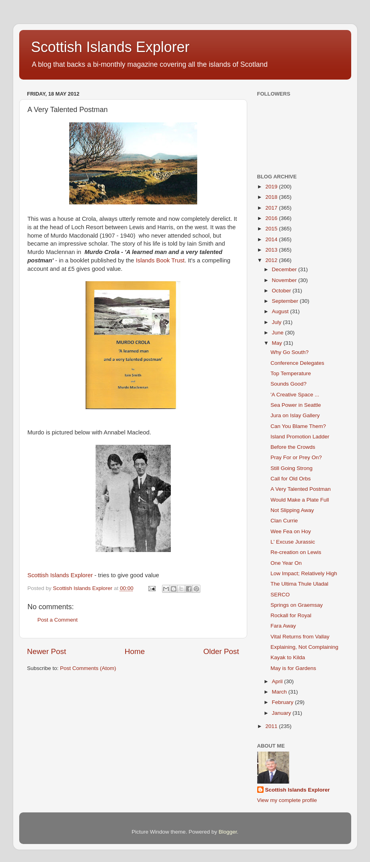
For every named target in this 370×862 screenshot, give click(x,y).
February (283, 702)
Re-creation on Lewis (295, 552)
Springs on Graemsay (296, 605)
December (285, 269)
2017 (272, 208)
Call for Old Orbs (290, 479)
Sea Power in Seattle (295, 405)
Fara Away (283, 626)
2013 (272, 250)
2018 (272, 197)
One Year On (286, 563)
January (282, 713)
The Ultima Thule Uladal (299, 584)
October (282, 291)
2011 (272, 726)
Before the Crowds (292, 447)
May (278, 343)
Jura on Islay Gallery (295, 415)
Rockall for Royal (290, 615)
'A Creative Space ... (294, 395)
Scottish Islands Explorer (110, 47)
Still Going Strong (291, 468)
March (280, 692)
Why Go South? (289, 352)
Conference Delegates (297, 363)
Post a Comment (58, 620)
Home (135, 651)
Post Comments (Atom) (88, 668)
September (286, 301)
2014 (272, 239)
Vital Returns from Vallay (299, 637)
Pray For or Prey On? (296, 457)
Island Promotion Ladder (299, 437)
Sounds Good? (288, 384)
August (281, 311)
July (277, 322)
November (285, 280)
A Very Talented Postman (300, 489)
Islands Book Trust (160, 260)
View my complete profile (287, 800)
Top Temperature (290, 373)
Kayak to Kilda (287, 657)
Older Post (221, 651)
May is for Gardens (293, 668)
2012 (272, 260)
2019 (272, 187)
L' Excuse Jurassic (292, 542)
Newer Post (46, 651)
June (278, 333)
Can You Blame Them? (298, 426)
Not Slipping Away (292, 510)
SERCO (280, 595)
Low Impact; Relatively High (303, 573)
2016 (272, 218)
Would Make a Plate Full (299, 500)
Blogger (228, 832)
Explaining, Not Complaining (304, 647)
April (278, 681)
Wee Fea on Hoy (290, 531)
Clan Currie (284, 521)
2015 (272, 229)
